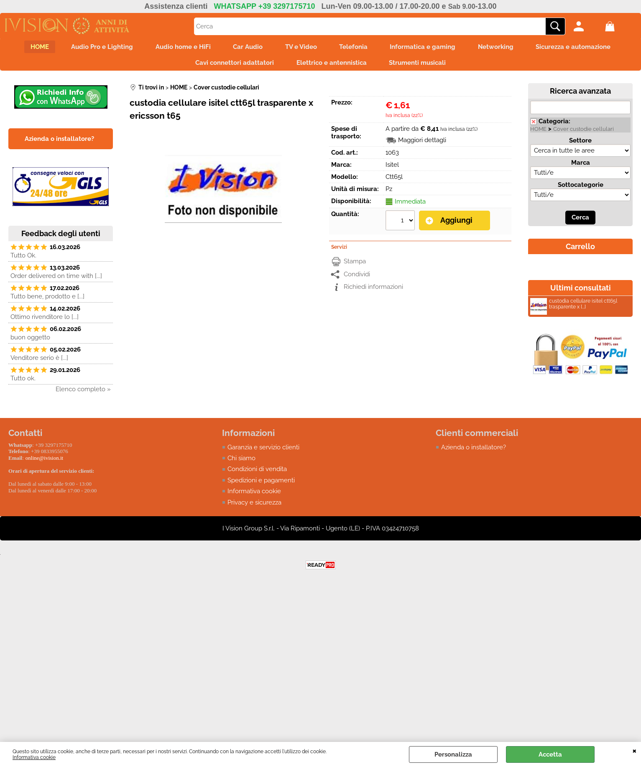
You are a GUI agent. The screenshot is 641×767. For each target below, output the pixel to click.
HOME (29, 47)
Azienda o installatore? (473, 450)
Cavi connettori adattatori (232, 65)
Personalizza (453, 754)
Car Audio (245, 47)
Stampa (355, 264)
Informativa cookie (34, 757)
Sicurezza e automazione (584, 47)
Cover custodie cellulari (583, 133)
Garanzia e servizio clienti (263, 450)
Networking (504, 47)
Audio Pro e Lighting (94, 47)
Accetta (550, 754)
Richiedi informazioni (373, 290)
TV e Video (301, 47)
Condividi (357, 277)
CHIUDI (634, 750)
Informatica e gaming (428, 47)
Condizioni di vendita (257, 473)
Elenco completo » (83, 393)
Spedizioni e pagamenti (261, 484)
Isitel (392, 168)
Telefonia (356, 47)
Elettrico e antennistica (331, 65)
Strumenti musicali (420, 65)
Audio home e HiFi (177, 47)
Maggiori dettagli (422, 144)
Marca (580, 166)
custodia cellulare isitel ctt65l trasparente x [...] (573, 309)
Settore (580, 144)
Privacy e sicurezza (254, 506)
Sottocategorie (580, 188)
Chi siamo (241, 462)
